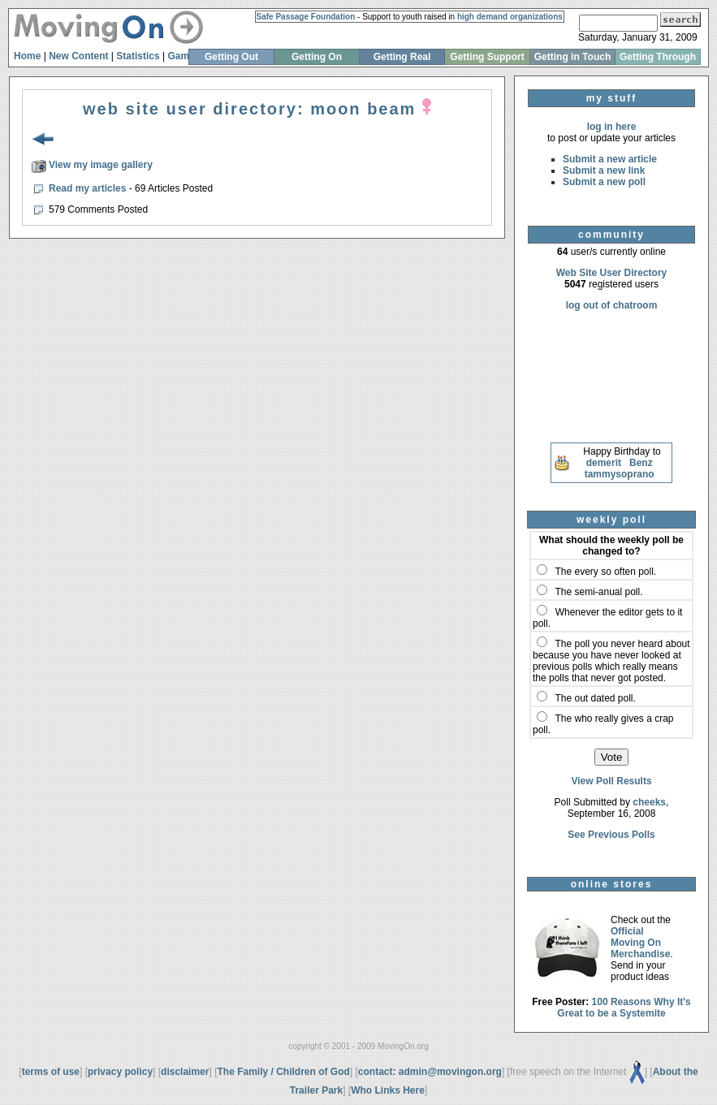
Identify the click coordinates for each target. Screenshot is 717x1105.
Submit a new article (610, 159)
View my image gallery (101, 164)
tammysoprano (619, 474)
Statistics (137, 56)
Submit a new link (604, 170)
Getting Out (231, 57)
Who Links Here (388, 1090)
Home (27, 56)
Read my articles (89, 188)
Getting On (317, 57)
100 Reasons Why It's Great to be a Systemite (624, 1007)
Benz (641, 462)
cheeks (649, 802)
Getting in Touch (572, 57)
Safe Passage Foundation (306, 16)
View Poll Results (611, 781)
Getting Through (658, 57)
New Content (78, 56)
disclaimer (185, 1071)
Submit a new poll (604, 182)
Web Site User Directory (611, 272)
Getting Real (402, 57)
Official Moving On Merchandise (640, 943)
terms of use (51, 1071)
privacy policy (120, 1071)
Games (183, 56)
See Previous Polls (611, 834)
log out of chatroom (612, 305)
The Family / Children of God (283, 1071)
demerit (603, 462)
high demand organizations (510, 16)
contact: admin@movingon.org (430, 1071)
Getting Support (487, 57)
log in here (612, 126)
